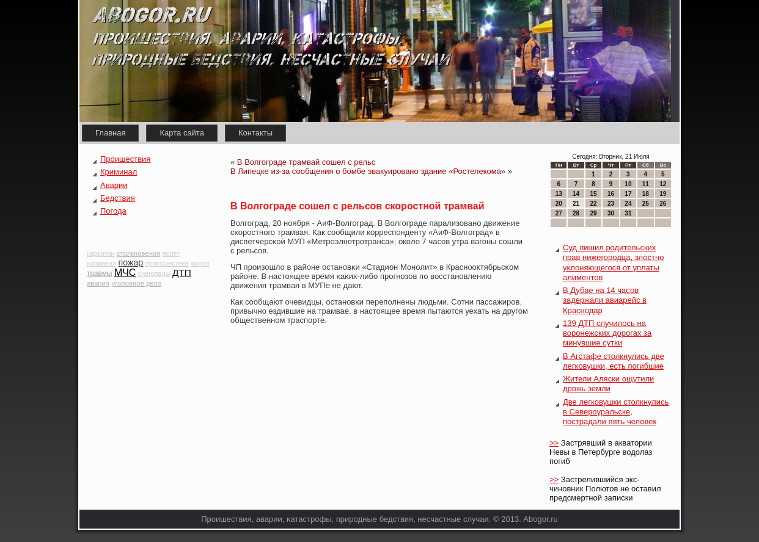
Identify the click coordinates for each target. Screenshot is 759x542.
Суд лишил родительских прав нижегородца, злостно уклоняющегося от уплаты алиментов (613, 262)
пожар (130, 262)
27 (559, 213)
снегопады (154, 273)
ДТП (181, 272)
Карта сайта (182, 132)
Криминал (118, 171)
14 (576, 193)
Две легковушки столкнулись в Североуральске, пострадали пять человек (616, 412)
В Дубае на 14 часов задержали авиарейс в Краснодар (605, 300)
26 (662, 203)
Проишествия (125, 159)
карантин (100, 253)
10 (628, 184)
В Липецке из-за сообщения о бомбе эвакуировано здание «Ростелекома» (367, 171)
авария (98, 283)
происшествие (167, 263)
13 (559, 193)
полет (171, 253)
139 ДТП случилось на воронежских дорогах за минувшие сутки (607, 333)
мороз (200, 263)
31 (628, 213)
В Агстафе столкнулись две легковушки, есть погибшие (613, 361)
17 (628, 193)
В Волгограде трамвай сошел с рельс (306, 162)
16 (610, 193)
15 (593, 193)
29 (593, 213)
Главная (110, 132)
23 (610, 203)
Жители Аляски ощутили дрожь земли (608, 383)
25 (645, 203)
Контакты (255, 132)
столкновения (138, 253)
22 (593, 203)
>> (554, 442)
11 (645, 184)
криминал (101, 263)
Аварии (113, 185)
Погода (113, 210)
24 (628, 203)
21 (576, 203)
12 (662, 184)
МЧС (125, 272)
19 (662, 193)
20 (559, 203)
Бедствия (117, 198)
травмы (99, 273)
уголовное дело (137, 283)
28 (576, 213)
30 (610, 213)
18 (645, 193)
